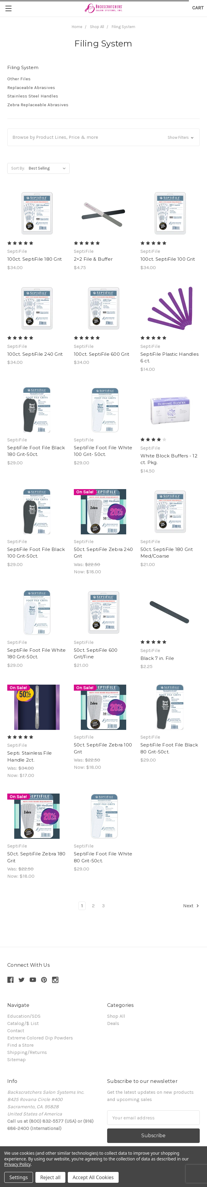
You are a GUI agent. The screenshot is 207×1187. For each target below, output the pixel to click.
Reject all (50, 1177)
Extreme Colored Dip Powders (40, 1038)
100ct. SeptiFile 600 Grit (101, 354)
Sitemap (16, 1059)
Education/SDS (24, 1016)
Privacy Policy (17, 1164)
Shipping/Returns (27, 1052)
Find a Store (20, 1045)
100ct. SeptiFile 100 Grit (167, 259)
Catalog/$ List (23, 1023)
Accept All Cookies (93, 1177)
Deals (113, 1023)
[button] (103, 137)
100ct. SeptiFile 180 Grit (34, 259)
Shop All (116, 1016)
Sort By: (18, 168)
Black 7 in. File (157, 658)
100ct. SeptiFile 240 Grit (35, 354)
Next (191, 906)
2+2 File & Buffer (93, 259)
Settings (18, 1177)
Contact (15, 1030)
